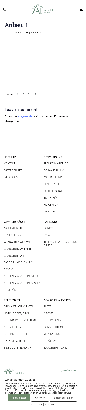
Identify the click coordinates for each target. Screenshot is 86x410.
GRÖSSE (48, 313)
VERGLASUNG (52, 334)
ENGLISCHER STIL (14, 235)
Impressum (50, 404)
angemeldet (25, 116)
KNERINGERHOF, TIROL (17, 334)
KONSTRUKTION (53, 327)
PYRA (47, 235)
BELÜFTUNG (51, 341)
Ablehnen (40, 397)
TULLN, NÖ (50, 198)
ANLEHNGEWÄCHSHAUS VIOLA (22, 283)
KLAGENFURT (51, 204)
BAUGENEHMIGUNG (56, 347)
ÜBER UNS (10, 157)
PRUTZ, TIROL (52, 211)
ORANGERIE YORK (14, 255)
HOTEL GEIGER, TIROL (16, 313)
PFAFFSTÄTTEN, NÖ (55, 184)
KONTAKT (9, 163)
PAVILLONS (50, 221)
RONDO (48, 228)
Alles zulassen (19, 397)
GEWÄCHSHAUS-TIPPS (57, 300)
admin (17, 32)
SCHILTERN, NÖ (53, 191)
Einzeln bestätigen (63, 397)
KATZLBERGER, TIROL (16, 341)
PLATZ (47, 306)
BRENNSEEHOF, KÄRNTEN (19, 306)
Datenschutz (36, 404)
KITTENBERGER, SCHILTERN (20, 320)
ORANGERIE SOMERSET (17, 248)
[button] (4, 9)
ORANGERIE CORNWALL (18, 242)
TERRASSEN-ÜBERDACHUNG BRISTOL (60, 243)
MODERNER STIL (13, 228)
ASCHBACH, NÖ (53, 177)
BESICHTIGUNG (53, 157)
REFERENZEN (12, 300)
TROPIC (8, 269)
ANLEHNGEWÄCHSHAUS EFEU (21, 276)
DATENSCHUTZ (13, 170)
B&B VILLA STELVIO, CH (17, 347)
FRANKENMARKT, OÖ (56, 163)
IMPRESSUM (11, 177)
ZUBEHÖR (10, 290)
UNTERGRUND (52, 320)
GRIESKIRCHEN (12, 327)
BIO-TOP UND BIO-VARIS (18, 262)
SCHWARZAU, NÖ (54, 170)
